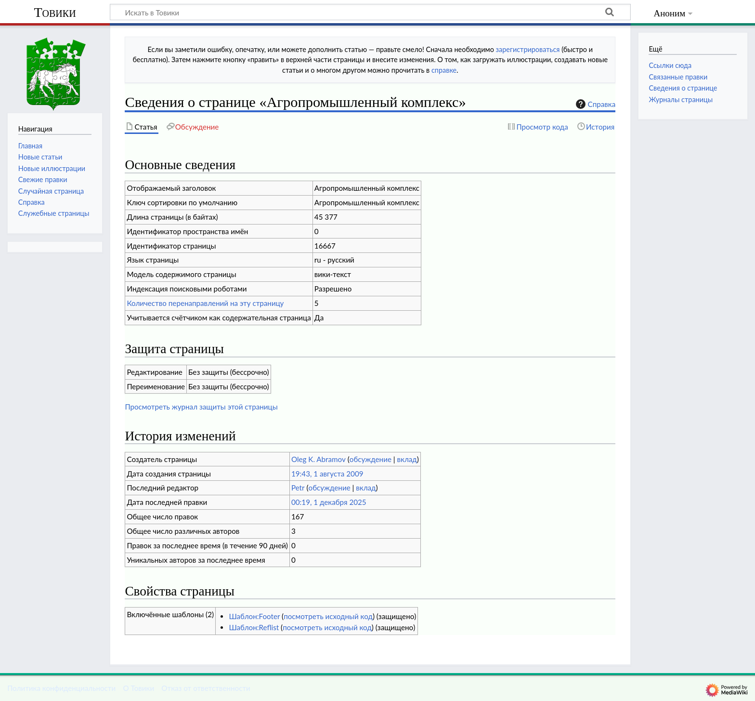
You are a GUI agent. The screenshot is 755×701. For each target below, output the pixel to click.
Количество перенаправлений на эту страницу (205, 303)
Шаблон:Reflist (254, 627)
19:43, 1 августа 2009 (327, 473)
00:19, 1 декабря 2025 (328, 502)
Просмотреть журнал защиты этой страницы (201, 406)
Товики (55, 12)
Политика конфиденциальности (61, 688)
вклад (407, 459)
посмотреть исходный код (328, 616)
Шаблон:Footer (254, 616)
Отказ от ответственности (205, 688)
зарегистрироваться (528, 49)
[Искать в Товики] (370, 12)
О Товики (138, 688)
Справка (594, 104)
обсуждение (370, 459)
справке (443, 70)
